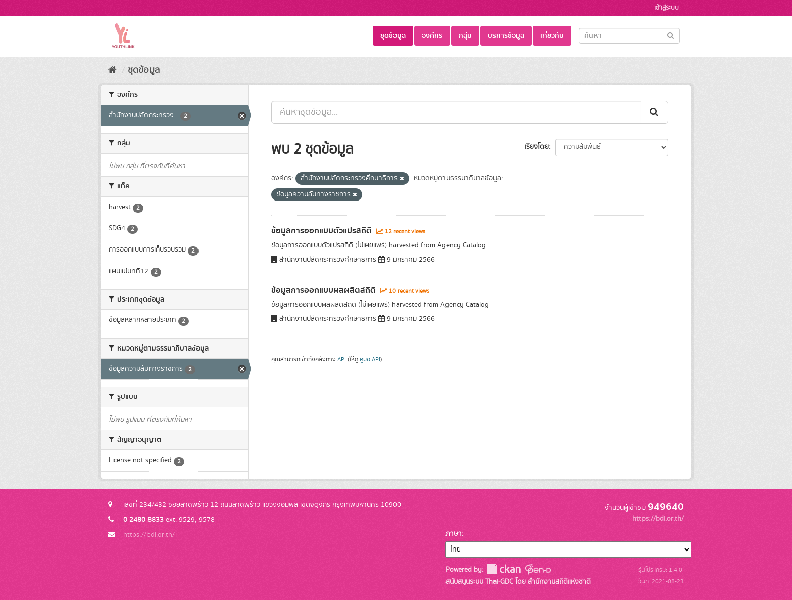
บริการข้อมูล (506, 35)
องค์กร (432, 35)
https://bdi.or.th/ (149, 535)
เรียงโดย (537, 147)
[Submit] (670, 35)
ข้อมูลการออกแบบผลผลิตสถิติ (323, 290)
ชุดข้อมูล (393, 35)
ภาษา (453, 534)
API (341, 359)
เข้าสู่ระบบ (666, 8)
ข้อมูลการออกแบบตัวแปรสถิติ (321, 230)
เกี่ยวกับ (552, 35)
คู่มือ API (370, 359)
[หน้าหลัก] (112, 70)
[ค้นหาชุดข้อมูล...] (456, 112)
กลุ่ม (465, 35)
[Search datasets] (629, 36)
